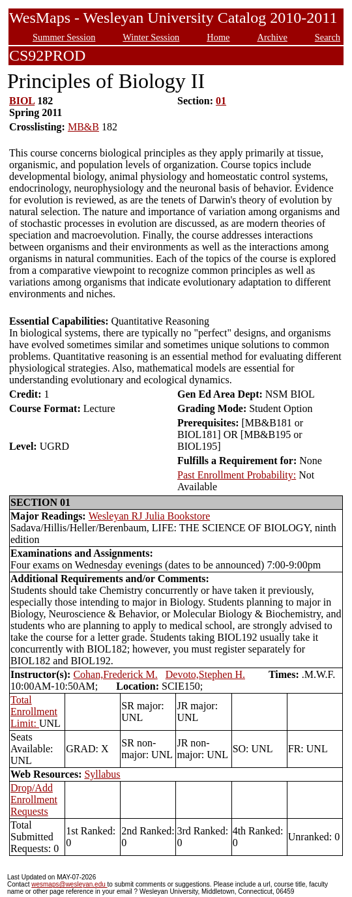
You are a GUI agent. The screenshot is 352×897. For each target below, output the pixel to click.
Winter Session (151, 37)
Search (327, 37)
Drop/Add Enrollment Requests (33, 799)
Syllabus (102, 774)
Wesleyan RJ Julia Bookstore (150, 516)
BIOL (22, 100)
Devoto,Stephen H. (205, 674)
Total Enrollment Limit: (33, 711)
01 (221, 100)
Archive (272, 37)
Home (218, 37)
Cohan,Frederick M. (115, 674)
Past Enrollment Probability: (236, 474)
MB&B (83, 126)
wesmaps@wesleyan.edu (69, 884)
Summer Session (64, 37)
